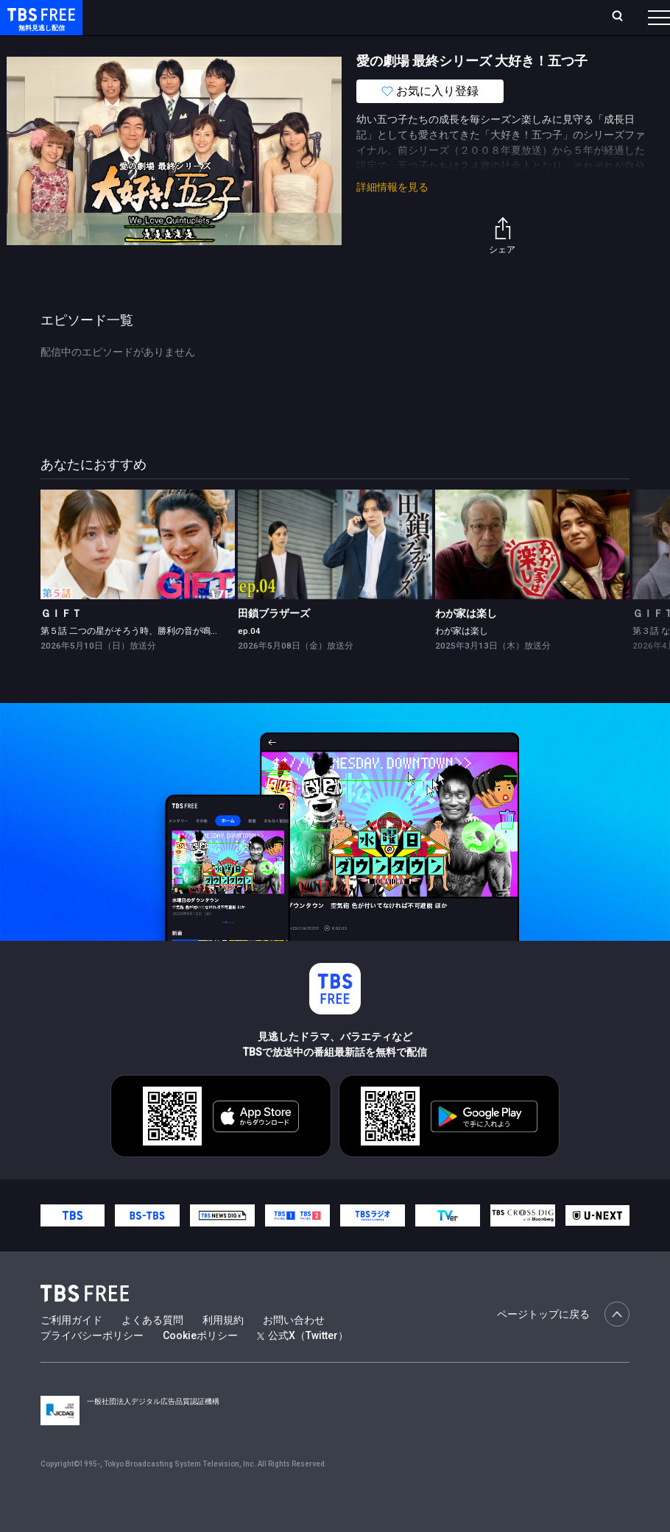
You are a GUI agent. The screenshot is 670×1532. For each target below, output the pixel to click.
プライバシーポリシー (92, 1365)
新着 (160, 46)
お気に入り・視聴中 (435, 16)
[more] (421, 47)
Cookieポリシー (200, 1365)
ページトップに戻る (563, 1343)
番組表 (629, 16)
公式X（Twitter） (302, 1365)
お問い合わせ (294, 1349)
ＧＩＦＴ (61, 643)
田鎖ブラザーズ (274, 643)
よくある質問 (152, 1349)
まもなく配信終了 (226, 46)
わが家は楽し (466, 643)
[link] (137, 574)
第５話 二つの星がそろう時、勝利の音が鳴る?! (133, 660)
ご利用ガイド (71, 1349)
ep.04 (249, 660)
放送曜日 (219, 16)
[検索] (524, 17)
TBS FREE (39, 26)
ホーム (170, 16)
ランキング (279, 16)
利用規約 (223, 1349)
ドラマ (296, 46)
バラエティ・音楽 (367, 46)
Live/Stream (343, 9)
